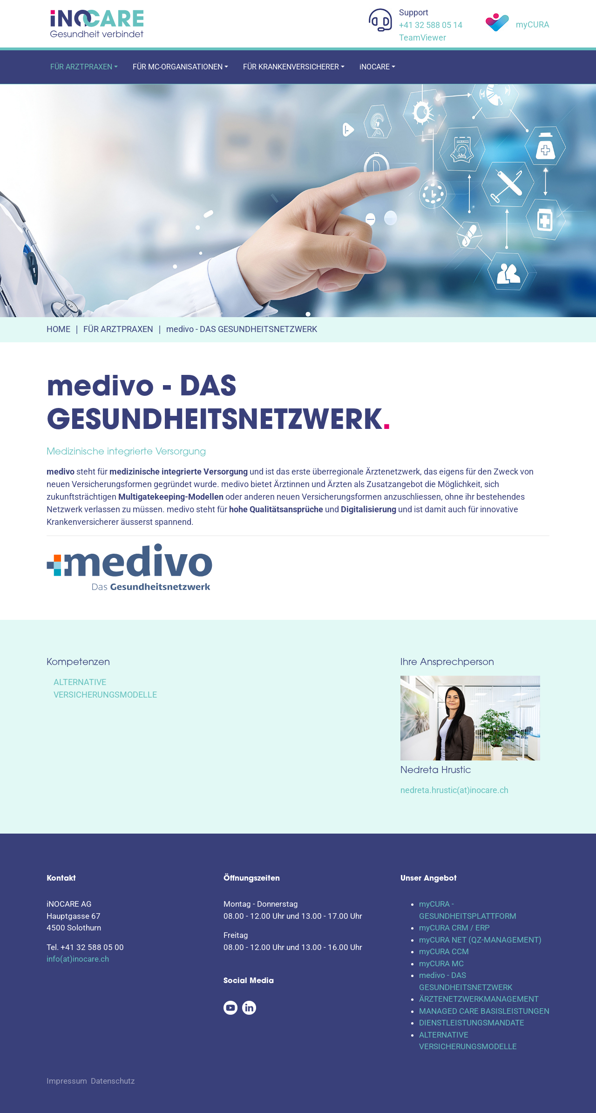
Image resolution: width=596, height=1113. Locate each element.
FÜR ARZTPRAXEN (81, 66)
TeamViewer (422, 37)
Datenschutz (113, 1081)
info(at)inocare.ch (78, 959)
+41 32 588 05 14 (430, 25)
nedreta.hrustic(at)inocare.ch (454, 790)
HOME (58, 329)
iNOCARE (374, 66)
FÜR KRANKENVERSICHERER (291, 66)
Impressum (67, 1081)
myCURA (532, 24)
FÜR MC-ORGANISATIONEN (178, 66)
